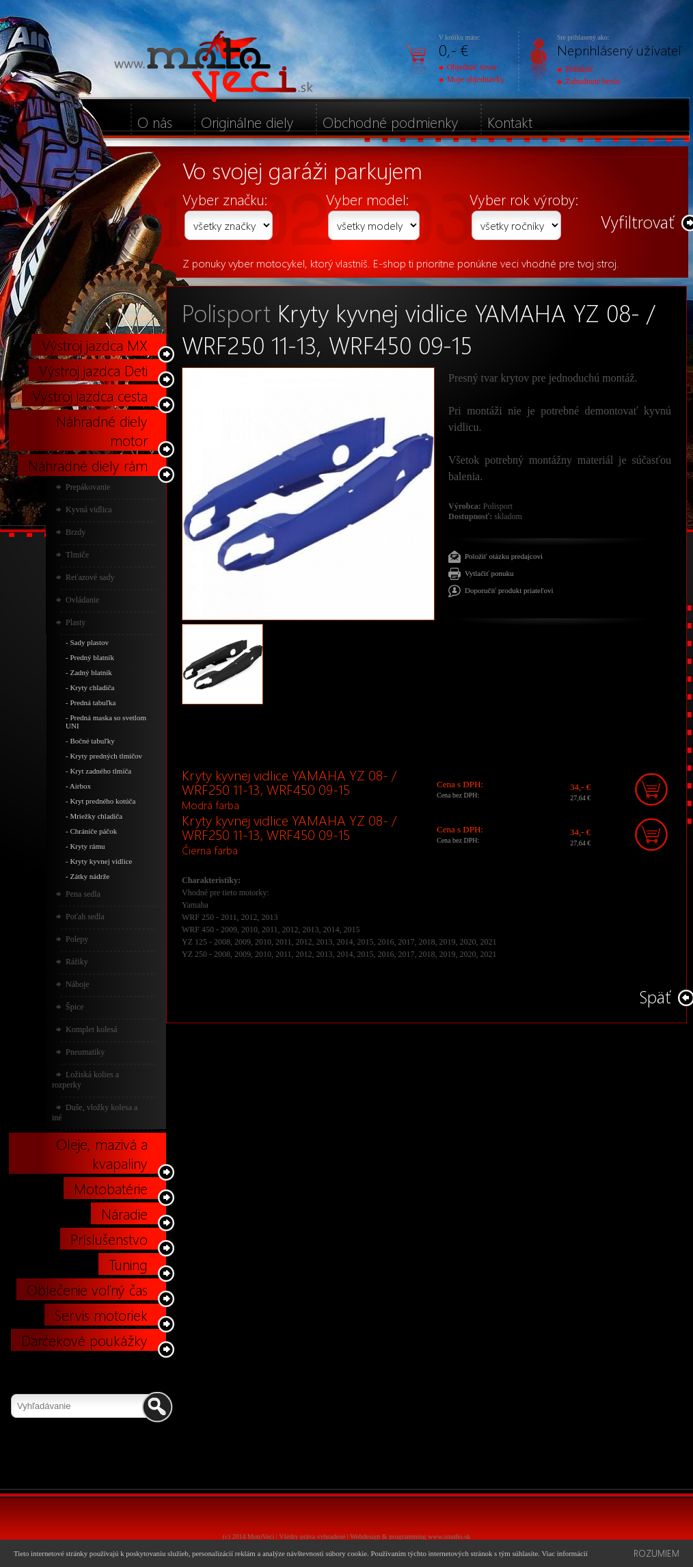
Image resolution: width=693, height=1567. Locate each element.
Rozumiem (656, 1553)
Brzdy (75, 532)
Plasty (75, 622)
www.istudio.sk (449, 1536)
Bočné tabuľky (92, 741)
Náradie (124, 1213)
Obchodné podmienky (391, 121)
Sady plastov (89, 642)
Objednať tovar (468, 67)
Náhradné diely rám (88, 465)
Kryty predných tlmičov (106, 756)
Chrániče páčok (93, 831)
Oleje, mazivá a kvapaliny (102, 1153)
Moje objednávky (471, 79)
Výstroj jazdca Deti (93, 370)
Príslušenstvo (109, 1238)
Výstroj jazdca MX (95, 344)
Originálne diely (247, 121)
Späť (655, 996)
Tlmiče (77, 554)
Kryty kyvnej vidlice (101, 861)
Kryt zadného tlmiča (100, 771)
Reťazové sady (90, 577)
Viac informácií (564, 1553)
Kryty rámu (87, 846)
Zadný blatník (90, 672)
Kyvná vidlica (89, 509)
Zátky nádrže (89, 876)
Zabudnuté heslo (588, 81)
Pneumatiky (85, 1052)
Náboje (78, 984)
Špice (75, 1007)
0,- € (453, 49)
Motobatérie (111, 1188)
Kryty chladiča (92, 687)
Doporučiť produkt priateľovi (509, 590)
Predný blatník (91, 657)
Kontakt (509, 121)
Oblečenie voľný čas (87, 1289)
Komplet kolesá (92, 1029)
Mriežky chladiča (96, 816)
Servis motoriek (101, 1314)
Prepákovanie (88, 487)
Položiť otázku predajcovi (504, 556)
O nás (154, 121)
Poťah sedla (85, 916)
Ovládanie (82, 600)
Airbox (80, 786)
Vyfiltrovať (638, 221)
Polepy (77, 939)
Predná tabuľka (93, 702)
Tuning (128, 1264)
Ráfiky (77, 961)
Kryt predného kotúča (102, 801)
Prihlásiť (575, 69)
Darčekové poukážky (84, 1339)
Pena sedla (83, 894)
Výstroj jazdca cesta (90, 395)
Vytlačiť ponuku (489, 573)
